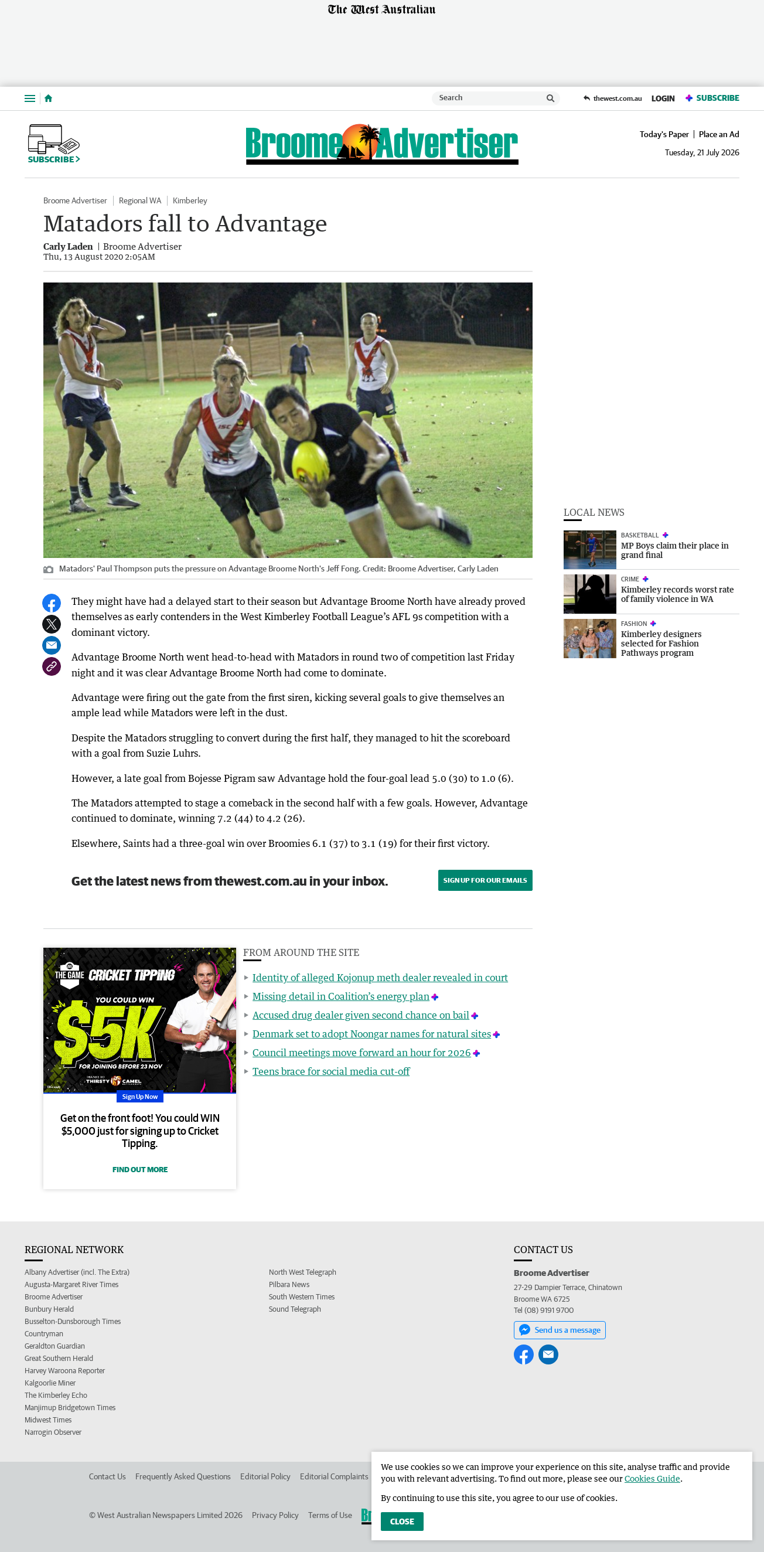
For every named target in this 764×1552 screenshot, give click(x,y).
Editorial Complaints (334, 1476)
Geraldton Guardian (55, 1346)
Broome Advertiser (75, 200)
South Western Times (302, 1296)
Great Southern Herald (59, 1358)
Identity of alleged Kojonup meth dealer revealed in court (380, 977)
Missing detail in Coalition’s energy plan (341, 996)
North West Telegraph (302, 1272)
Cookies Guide (652, 1478)
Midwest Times (48, 1419)
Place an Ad (719, 134)
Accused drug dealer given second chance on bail (361, 1015)
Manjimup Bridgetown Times (70, 1407)
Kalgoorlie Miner (50, 1383)
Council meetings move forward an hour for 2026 (362, 1053)
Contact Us (107, 1476)
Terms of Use (330, 1515)
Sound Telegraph (295, 1309)
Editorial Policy (265, 1476)
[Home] (48, 98)
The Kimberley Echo (56, 1395)
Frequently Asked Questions (183, 1476)
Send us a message (560, 1330)
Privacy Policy (275, 1515)
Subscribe (711, 98)
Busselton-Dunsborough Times (73, 1321)
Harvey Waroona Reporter (65, 1370)
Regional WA (140, 200)
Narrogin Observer (53, 1432)
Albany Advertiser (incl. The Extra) (77, 1272)
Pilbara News (289, 1284)
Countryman (44, 1333)
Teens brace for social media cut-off (331, 1071)
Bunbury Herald (49, 1309)
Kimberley (190, 200)
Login (663, 98)
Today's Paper (664, 134)
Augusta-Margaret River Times (71, 1284)
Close (402, 1521)
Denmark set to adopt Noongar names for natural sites (372, 1034)
